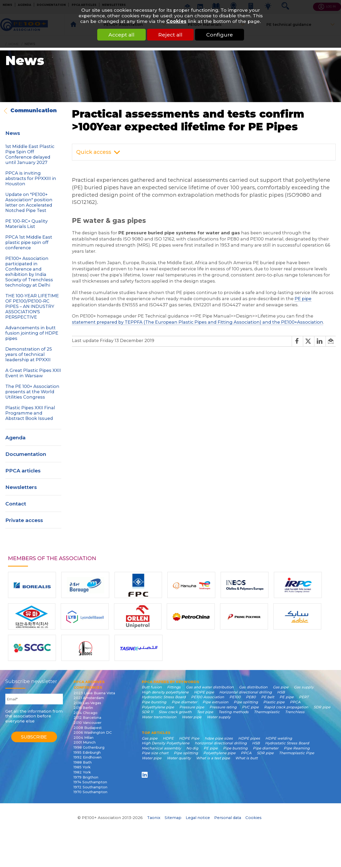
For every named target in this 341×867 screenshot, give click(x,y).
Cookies (176, 21)
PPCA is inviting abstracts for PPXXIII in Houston (30, 178)
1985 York (82, 767)
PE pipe (303, 298)
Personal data (227, 817)
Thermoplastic (267, 712)
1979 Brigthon (86, 777)
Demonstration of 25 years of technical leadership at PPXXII (28, 354)
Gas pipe (281, 687)
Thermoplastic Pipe (296, 753)
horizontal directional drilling (221, 743)
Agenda (15, 438)
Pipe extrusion (215, 702)
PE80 (251, 697)
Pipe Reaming (297, 748)
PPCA (295, 702)
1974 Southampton (90, 782)
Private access (24, 520)
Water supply (218, 717)
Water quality (179, 758)
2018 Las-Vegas (87, 703)
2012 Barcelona (87, 717)
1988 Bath (83, 762)
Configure (219, 34)
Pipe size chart (155, 753)
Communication (33, 110)
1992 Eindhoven (88, 757)
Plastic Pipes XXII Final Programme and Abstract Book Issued (30, 413)
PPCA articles (22, 471)
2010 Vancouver (88, 722)
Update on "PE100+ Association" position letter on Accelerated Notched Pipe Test (28, 202)
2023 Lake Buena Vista (94, 693)
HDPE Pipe (189, 738)
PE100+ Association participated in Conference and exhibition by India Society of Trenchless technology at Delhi (29, 272)
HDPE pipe (204, 692)
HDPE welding (278, 738)
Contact (15, 504)
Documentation (25, 454)
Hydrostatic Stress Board (164, 697)
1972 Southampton (90, 787)
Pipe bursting (154, 702)
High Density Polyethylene (165, 743)
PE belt (267, 697)
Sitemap (173, 817)
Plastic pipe (274, 702)
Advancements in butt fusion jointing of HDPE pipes (31, 333)
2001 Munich (85, 742)
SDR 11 (147, 712)
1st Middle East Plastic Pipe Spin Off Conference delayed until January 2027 (29, 154)
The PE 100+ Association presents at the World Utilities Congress (32, 392)
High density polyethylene (165, 692)
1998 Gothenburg (89, 747)
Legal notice (198, 817)
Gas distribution (253, 687)
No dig (192, 748)
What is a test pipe (213, 758)
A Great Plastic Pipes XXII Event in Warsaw (33, 373)
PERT (304, 697)
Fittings (174, 687)
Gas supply (304, 687)
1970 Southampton (90, 792)
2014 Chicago (86, 713)
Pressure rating (223, 707)
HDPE (168, 738)
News (12, 133)
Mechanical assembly (161, 748)
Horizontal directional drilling (245, 692)
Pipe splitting (246, 702)
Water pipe (191, 717)
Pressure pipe (191, 707)
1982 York (82, 772)
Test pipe (205, 712)
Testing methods (233, 712)
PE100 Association (207, 697)
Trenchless (295, 712)
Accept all (121, 34)
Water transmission (159, 717)
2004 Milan (84, 737)
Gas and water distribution (210, 687)
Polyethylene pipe (158, 707)
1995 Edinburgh (87, 752)
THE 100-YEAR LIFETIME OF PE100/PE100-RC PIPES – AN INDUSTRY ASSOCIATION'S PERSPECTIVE (32, 306)
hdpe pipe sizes (219, 738)
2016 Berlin (83, 707)
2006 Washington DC (93, 732)
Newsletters (21, 487)
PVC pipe (250, 707)
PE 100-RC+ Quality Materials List (26, 223)
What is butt (246, 758)
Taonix (153, 817)
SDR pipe (322, 707)
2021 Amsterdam (89, 698)
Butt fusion (152, 687)
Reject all (170, 34)
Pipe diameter (184, 702)
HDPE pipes (249, 738)
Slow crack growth (175, 712)
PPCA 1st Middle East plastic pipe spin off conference (28, 242)
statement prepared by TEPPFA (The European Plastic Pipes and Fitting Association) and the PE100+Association (197, 322)
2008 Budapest (88, 727)
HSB (281, 692)
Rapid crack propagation (286, 707)
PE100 (235, 697)
